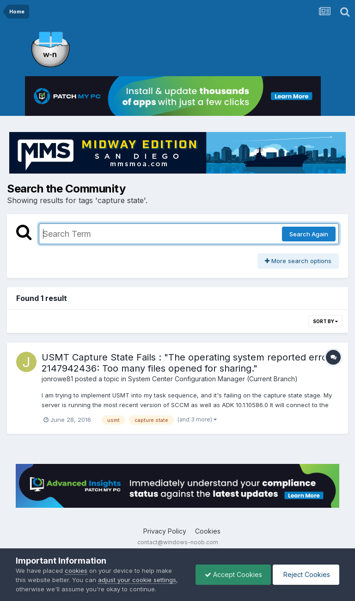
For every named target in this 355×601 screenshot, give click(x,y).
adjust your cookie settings (137, 579)
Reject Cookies (305, 574)
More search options (298, 260)
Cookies (207, 531)
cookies (76, 570)
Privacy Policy (164, 531)
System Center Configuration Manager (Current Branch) (213, 379)
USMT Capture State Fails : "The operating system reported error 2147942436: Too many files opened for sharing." (186, 363)
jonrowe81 (57, 379)
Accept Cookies (231, 574)
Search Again (308, 234)
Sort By (325, 321)
